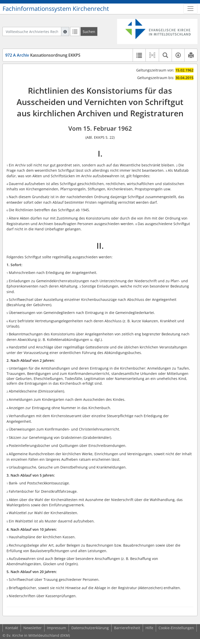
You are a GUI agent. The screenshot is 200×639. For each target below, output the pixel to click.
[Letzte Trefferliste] (75, 31)
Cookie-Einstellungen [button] (176, 627)
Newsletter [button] (32, 627)
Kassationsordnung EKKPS (42, 55)
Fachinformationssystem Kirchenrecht (56, 8)
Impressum (56, 627)
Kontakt (11, 627)
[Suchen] (88, 31)
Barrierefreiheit (127, 627)
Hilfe (149, 627)
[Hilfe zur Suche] (65, 31)
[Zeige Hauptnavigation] (190, 9)
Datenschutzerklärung (90, 627)
